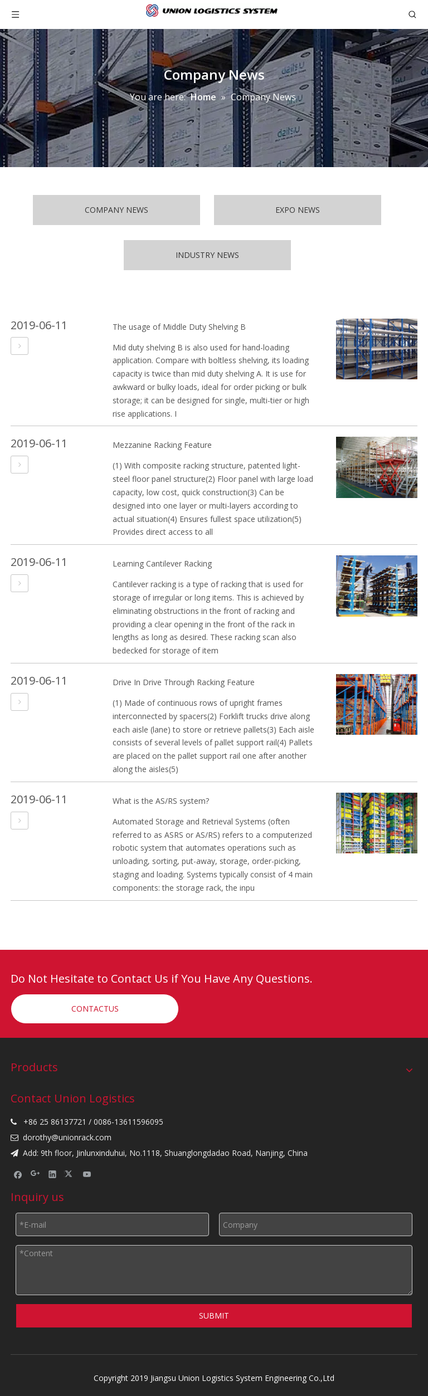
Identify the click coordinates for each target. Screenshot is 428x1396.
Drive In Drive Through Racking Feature (184, 682)
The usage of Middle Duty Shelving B (179, 326)
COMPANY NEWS (116, 209)
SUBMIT (214, 1315)
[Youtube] (87, 1174)
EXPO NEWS (297, 209)
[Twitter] (70, 1174)
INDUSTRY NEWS (207, 255)
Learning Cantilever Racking (162, 563)
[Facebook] (18, 1174)
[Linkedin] (53, 1174)
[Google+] (35, 1174)
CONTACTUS (95, 1008)
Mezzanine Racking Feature (162, 445)
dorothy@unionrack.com (67, 1137)
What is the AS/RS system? (161, 800)
